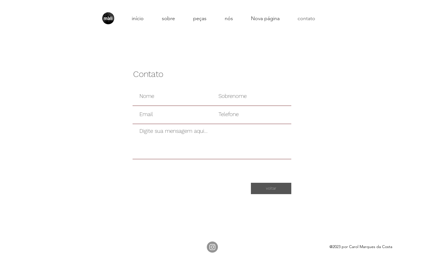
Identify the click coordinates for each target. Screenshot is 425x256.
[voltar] (271, 188)
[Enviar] (271, 166)
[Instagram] (212, 247)
